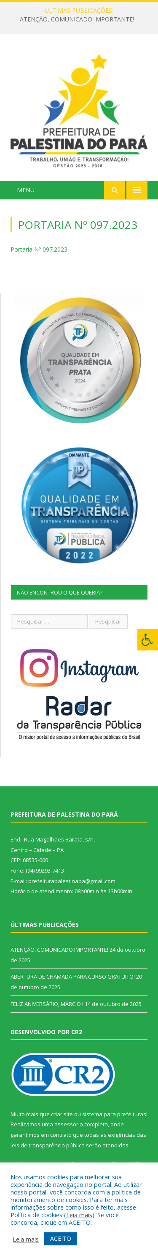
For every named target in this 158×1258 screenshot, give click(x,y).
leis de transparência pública (48, 1145)
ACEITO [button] (60, 1238)
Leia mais (79, 1214)
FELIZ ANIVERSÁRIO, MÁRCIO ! (47, 1004)
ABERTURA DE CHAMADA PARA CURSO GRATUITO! (73, 976)
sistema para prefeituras (114, 1114)
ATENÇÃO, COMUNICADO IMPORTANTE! (77, 19)
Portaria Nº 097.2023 (39, 249)
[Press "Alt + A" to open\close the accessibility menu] (147, 639)
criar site (62, 1114)
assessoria (68, 1124)
